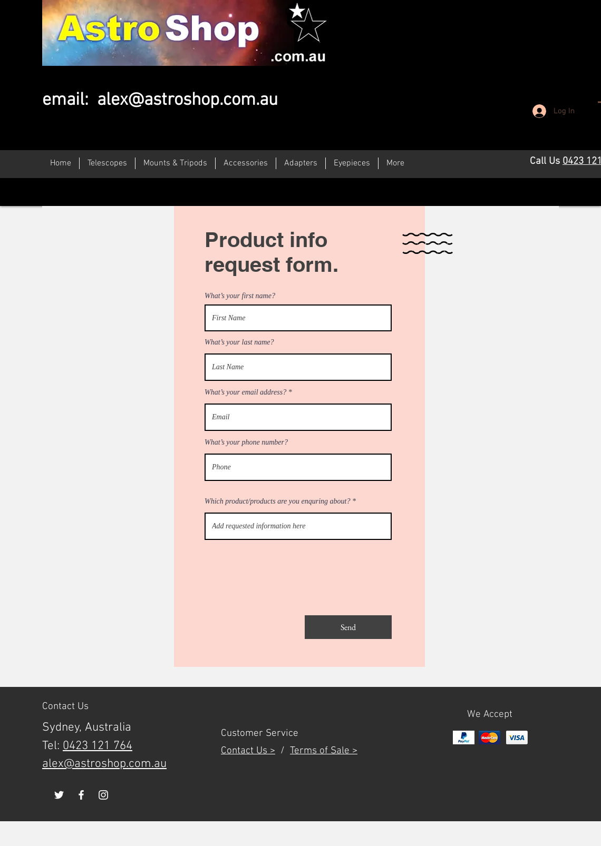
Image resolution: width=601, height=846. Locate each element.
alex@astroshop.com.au (187, 100)
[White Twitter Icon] (59, 795)
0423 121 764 (97, 746)
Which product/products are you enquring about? (277, 501)
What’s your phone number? (246, 442)
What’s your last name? (239, 342)
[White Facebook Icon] (81, 795)
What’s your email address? (245, 392)
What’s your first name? (240, 296)
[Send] (348, 627)
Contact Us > (248, 751)
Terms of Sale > (323, 751)
